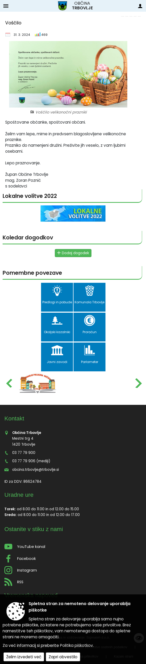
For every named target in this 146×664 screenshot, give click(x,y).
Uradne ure (19, 495)
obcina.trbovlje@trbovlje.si (35, 469)
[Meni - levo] (6, 6)
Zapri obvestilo (63, 657)
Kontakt (14, 418)
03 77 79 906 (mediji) (31, 461)
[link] (122, 16)
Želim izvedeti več (23, 657)
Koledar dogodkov (28, 237)
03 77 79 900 (23, 452)
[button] (9, 383)
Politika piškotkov (76, 645)
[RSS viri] (73, 580)
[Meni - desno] (140, 6)
